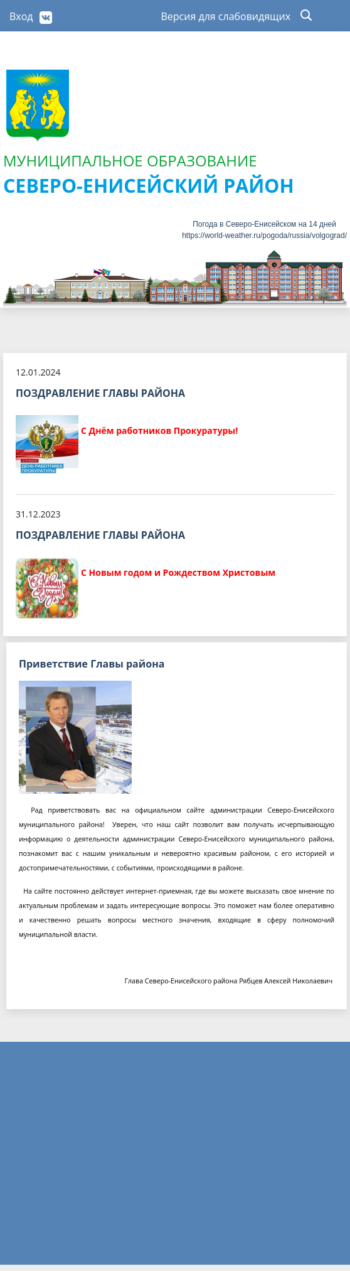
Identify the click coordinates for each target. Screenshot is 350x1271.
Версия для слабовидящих (226, 16)
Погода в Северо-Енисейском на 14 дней (264, 224)
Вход (21, 16)
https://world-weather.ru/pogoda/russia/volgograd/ (264, 235)
